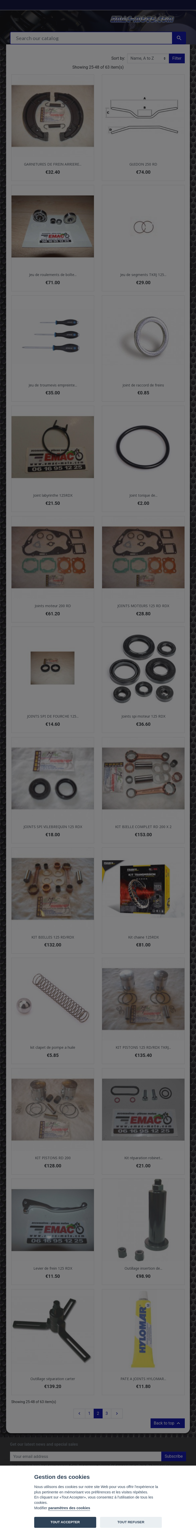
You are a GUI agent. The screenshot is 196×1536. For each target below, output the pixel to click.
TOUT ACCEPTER (65, 1522)
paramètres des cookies (69, 1508)
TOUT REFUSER (130, 1522)
